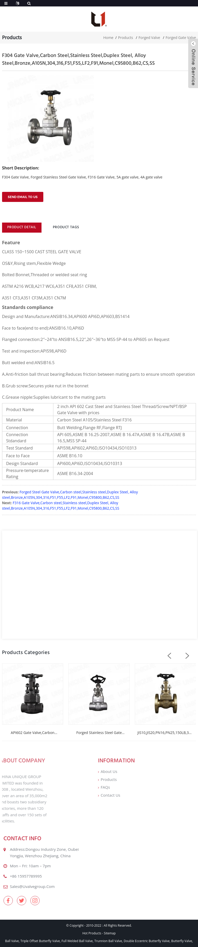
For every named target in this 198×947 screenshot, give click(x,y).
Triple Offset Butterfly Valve (40, 941)
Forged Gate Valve (181, 37)
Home (108, 37)
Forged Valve (149, 37)
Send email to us (23, 197)
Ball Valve (12, 941)
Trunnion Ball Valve (108, 941)
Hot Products (91, 933)
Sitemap (110, 933)
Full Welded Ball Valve (77, 941)
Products (125, 37)
